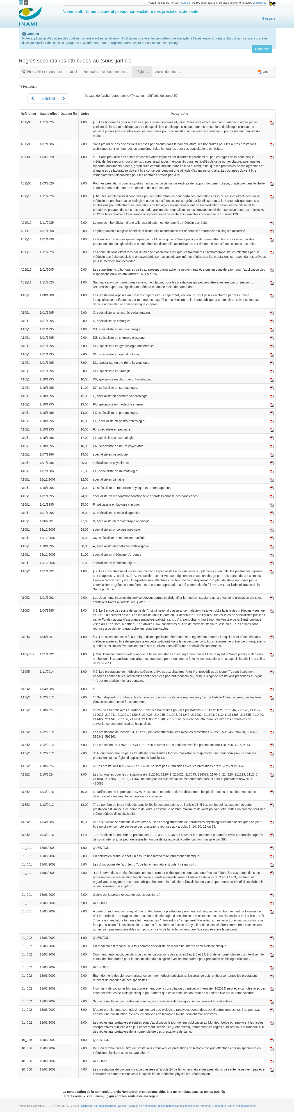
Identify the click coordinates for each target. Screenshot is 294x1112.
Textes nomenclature (170, 1105)
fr (26, 3)
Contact (123, 1105)
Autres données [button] (167, 72)
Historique (28, 86)
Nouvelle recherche (42, 71)
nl (21, 3)
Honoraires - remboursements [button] (106, 72)
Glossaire (268, 18)
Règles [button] (141, 72)
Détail (73, 72)
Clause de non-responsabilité (98, 1105)
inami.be (185, 2)
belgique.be (260, 2)
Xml (263, 72)
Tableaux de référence (198, 1105)
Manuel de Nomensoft (142, 1105)
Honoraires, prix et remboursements (234, 1105)
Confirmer (262, 49)
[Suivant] (64, 98)
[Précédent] (32, 98)
